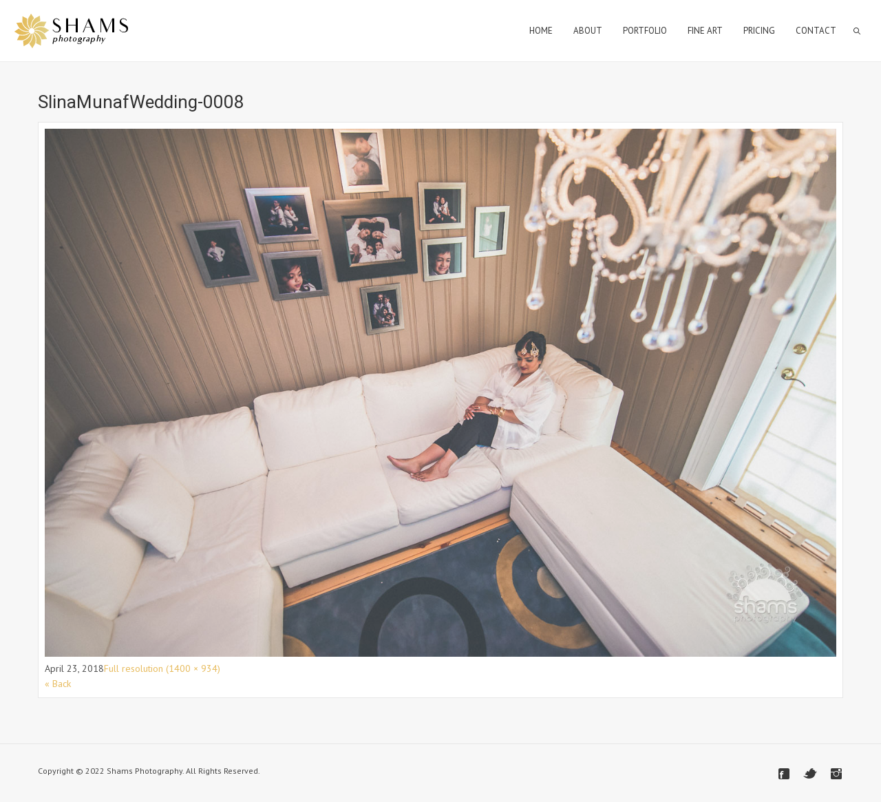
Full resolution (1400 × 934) (162, 668)
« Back (58, 683)
